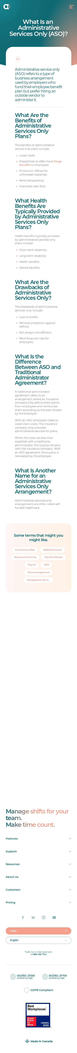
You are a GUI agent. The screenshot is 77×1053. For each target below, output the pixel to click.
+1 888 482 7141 (38, 954)
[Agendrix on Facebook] (23, 917)
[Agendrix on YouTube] (54, 917)
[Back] (18, 59)
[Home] (10, 6)
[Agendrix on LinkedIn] (33, 917)
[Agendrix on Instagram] (43, 917)
